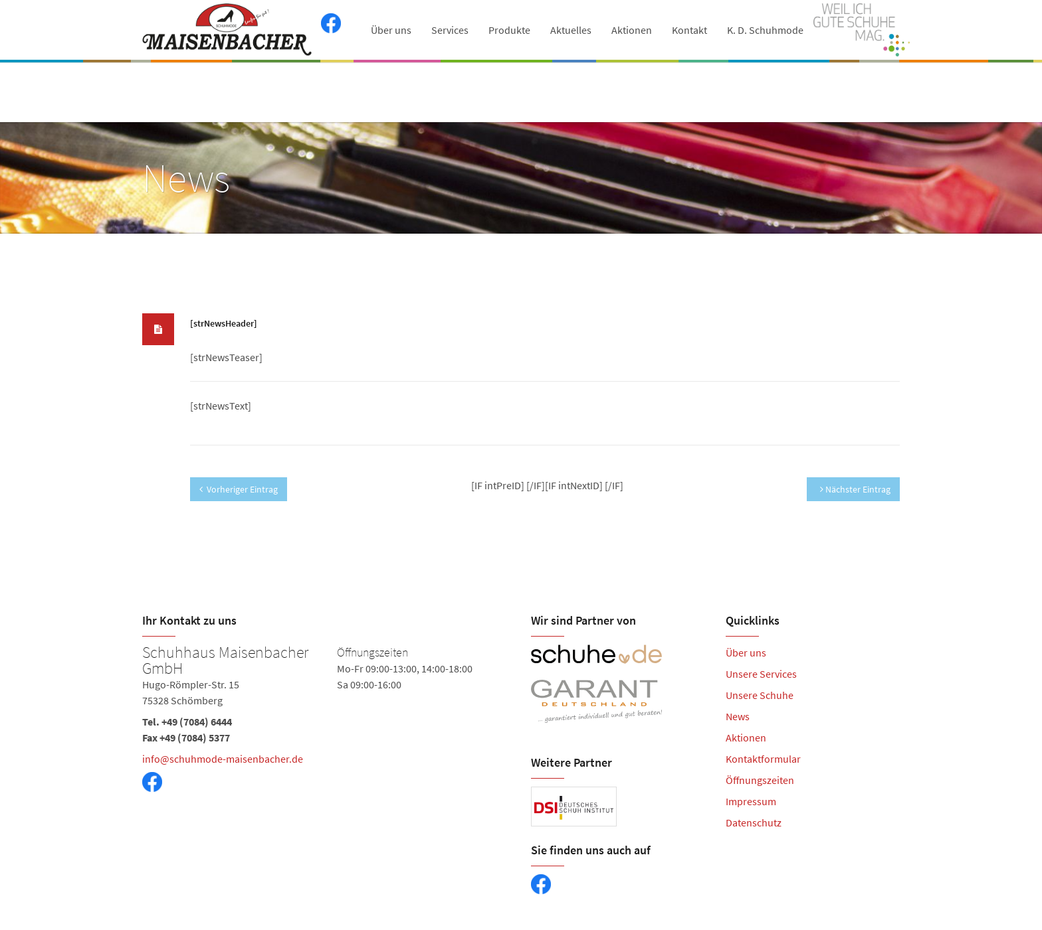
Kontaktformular (763, 758)
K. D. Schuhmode (765, 30)
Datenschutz (754, 822)
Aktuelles (570, 30)
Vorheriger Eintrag (238, 489)
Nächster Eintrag (855, 489)
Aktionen (631, 30)
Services (450, 30)
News (738, 716)
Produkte (509, 30)
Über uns (391, 30)
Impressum (751, 801)
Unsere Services (761, 673)
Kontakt (689, 30)
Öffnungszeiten (760, 780)
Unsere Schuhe (759, 695)
